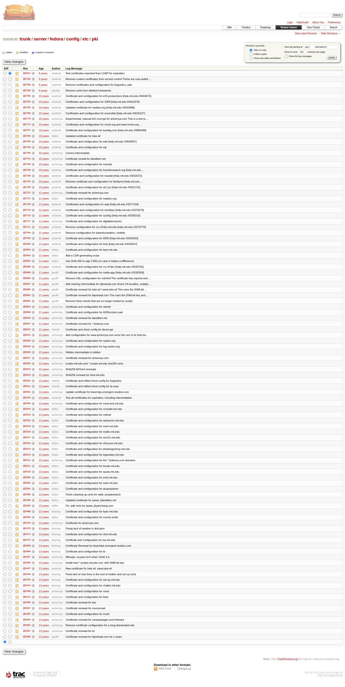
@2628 (26, 355)
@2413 (26, 602)
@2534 (26, 412)
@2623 (26, 378)
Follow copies (258, 54)
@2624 (26, 372)
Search (333, 27)
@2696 (26, 246)
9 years (43, 73)
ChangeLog (184, 674)
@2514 (26, 452)
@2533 (26, 418)
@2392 (26, 631)
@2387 (26, 636)
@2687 (26, 286)
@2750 (26, 142)
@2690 (26, 269)
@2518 (26, 435)
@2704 (26, 234)
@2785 (26, 96)
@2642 (26, 332)
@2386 (26, 642)
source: (11, 38)
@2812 (26, 73)
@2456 (26, 567)
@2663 (26, 309)
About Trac (318, 22)
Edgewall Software (46, 680)
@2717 (26, 223)
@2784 (26, 102)
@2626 (26, 366)
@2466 (26, 556)
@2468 (26, 550)
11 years (44, 194)
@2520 (26, 430)
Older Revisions (329, 33)
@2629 (26, 349)
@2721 (26, 200)
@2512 (26, 464)
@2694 (26, 251)
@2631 (26, 338)
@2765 (26, 136)
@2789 (26, 90)
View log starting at (299, 47)
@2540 (26, 407)
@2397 (26, 613)
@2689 (26, 274)
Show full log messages (298, 56)
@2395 (26, 619)
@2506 (26, 481)
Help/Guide (303, 22)
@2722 (26, 194)
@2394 (26, 625)
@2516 (26, 447)
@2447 (26, 573)
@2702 (26, 240)
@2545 (26, 401)
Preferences (334, 22)
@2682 (26, 297)
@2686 (26, 292)
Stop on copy (257, 50)
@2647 (26, 326)
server (40, 38)
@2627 (26, 361)
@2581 (26, 395)
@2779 (26, 119)
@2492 (26, 510)
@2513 (26, 458)
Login (290, 22)
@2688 (26, 280)
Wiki (229, 27)
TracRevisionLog (287, 664)
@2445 (26, 585)
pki (95, 38)
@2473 (26, 544)
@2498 (26, 504)
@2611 (26, 389)
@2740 (26, 165)
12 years (44, 337)
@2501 (26, 493)
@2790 (26, 85)
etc (85, 38)
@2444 (26, 590)
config (72, 38)
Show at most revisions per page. (305, 52)
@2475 (26, 533)
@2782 (26, 108)
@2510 (26, 475)
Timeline (246, 27)
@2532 (26, 424)
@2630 (26, 343)
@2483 (26, 521)
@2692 (26, 263)
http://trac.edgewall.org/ (330, 680)
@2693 (26, 257)
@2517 (26, 441)
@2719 (26, 211)
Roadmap (265, 27)
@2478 (26, 527)
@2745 (26, 154)
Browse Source (289, 27)
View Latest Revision (306, 33)
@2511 (26, 470)
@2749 (26, 148)
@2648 (26, 320)
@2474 (26, 539)
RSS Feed (165, 674)
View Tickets (313, 27)
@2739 (26, 171)
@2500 (26, 498)
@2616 (26, 384)
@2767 (26, 131)
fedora (56, 38)
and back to (326, 47)
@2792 (26, 79)
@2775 (26, 125)
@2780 (26, 113)
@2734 (26, 182)
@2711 (26, 228)
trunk (25, 38)
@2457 (26, 562)
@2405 (26, 608)
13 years (44, 527)
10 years (44, 96)
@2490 (26, 516)
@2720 (26, 205)
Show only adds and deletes (265, 58)
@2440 (26, 596)
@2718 (26, 217)
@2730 (26, 188)
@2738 (26, 177)
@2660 (26, 315)
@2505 (26, 487)
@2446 (26, 579)
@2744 (26, 159)
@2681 (26, 303)
